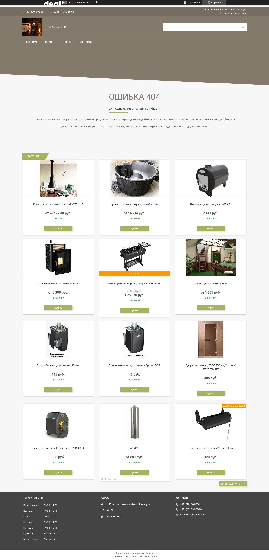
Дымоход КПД (198, 126)
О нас (68, 42)
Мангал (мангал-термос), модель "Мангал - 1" (134, 283)
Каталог (49, 42)
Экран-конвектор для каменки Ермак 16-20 (134, 365)
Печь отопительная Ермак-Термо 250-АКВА (58, 448)
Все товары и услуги (231, 484)
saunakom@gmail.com (192, 514)
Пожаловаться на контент (144, 556)
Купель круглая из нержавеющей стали (134, 204)
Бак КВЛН (134, 448)
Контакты (86, 42)
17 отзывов (194, 2)
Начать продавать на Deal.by (84, 2)
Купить (58, 228)
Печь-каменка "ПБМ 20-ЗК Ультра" (58, 283)
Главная (31, 42)
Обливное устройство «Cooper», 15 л (211, 448)
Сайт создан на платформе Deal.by (134, 553)
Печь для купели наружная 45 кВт (210, 204)
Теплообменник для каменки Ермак (58, 365)
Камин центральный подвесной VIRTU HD (58, 204)
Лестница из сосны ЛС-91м (211, 283)
